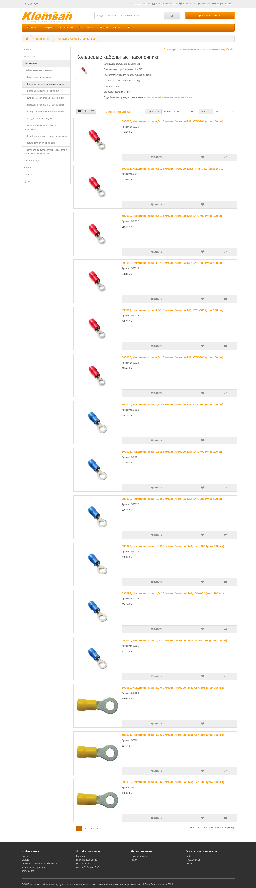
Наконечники (66, 27)
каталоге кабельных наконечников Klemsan (170, 97)
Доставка (26, 856)
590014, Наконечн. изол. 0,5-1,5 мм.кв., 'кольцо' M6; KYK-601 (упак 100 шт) (172, 310)
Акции (134, 860)
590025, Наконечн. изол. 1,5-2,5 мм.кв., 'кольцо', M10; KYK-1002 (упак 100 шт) (174, 640)
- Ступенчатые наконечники (39, 143)
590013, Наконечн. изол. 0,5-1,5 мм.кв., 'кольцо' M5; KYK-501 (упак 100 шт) (172, 262)
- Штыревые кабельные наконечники (44, 98)
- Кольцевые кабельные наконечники (44, 84)
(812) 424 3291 (83, 863)
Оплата (25, 860)
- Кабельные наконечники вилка (41, 91)
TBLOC (189, 863)
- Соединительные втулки (38, 118)
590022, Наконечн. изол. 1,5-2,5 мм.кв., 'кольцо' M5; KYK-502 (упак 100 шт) (172, 498)
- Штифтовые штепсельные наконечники (46, 136)
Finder (188, 856)
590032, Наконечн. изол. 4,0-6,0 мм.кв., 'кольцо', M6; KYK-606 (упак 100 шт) (173, 782)
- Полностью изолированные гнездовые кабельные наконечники (45, 152)
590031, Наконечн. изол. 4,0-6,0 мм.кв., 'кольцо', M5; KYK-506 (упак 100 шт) (173, 734)
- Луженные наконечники (38, 70)
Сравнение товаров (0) (118, 112)
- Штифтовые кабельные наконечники (44, 111)
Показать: (206, 111)
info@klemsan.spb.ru (86, 860)
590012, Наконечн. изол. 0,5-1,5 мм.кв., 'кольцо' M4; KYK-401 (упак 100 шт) (172, 215)
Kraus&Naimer (192, 860)
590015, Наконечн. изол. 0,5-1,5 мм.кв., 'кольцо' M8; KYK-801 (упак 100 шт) (172, 357)
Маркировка (47, 27)
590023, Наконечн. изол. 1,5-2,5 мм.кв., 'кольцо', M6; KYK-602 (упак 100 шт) (173, 546)
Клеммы (31, 27)
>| (97, 828)
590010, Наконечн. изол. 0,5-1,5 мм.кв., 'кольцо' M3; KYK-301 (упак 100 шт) (172, 121)
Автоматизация (86, 27)
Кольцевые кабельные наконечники (76, 38)
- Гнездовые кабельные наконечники (44, 105)
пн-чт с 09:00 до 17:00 (87, 867)
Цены (131, 27)
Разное (104, 27)
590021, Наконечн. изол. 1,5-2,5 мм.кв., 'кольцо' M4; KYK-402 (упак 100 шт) (172, 451)
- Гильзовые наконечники (38, 77)
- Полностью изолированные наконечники (40, 127)
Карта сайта (28, 871)
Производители (139, 856)
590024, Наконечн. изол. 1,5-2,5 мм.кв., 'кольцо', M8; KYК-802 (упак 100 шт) (173, 593)
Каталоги (117, 27)
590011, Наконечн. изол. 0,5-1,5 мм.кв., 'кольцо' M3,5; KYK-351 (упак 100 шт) (174, 168)
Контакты (81, 856)
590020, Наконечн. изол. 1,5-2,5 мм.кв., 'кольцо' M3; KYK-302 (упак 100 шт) (172, 404)
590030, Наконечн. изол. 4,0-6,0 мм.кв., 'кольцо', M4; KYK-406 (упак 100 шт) (173, 687)
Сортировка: (153, 111)
